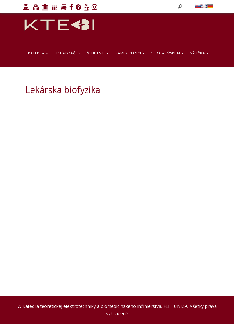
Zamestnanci (130, 53)
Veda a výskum (167, 53)
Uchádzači (68, 53)
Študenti (98, 53)
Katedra (38, 53)
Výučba (199, 53)
